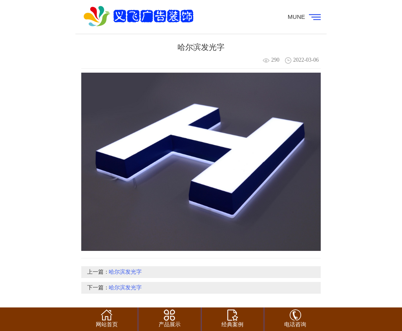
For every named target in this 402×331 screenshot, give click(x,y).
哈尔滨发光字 (125, 272)
